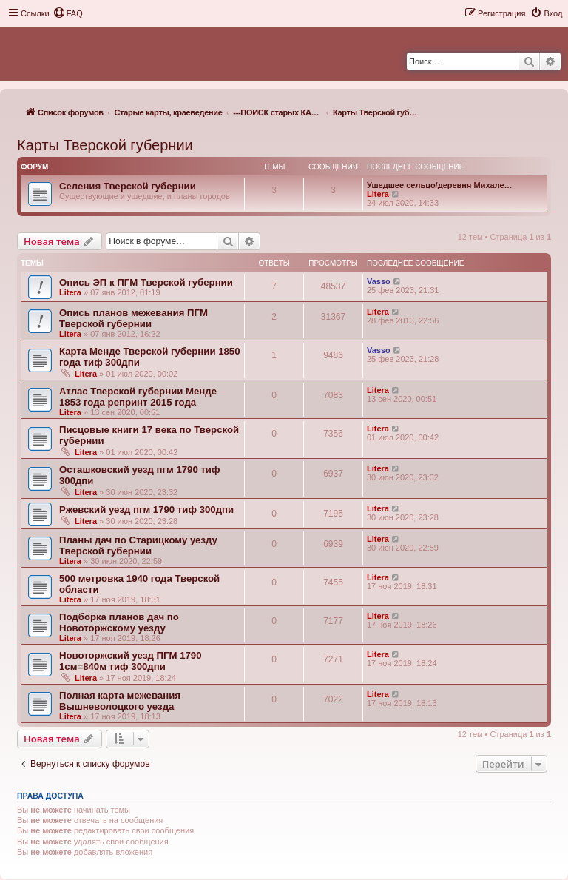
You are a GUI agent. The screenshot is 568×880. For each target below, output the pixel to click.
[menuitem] (68, 13)
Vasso (378, 281)
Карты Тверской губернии (105, 145)
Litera (378, 193)
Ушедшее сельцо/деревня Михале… (440, 185)
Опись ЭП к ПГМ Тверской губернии (146, 282)
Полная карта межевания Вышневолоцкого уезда (119, 701)
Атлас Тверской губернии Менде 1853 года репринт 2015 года (138, 397)
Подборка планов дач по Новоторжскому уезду (119, 622)
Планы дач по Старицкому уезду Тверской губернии (138, 545)
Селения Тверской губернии (127, 186)
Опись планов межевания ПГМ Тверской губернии (133, 318)
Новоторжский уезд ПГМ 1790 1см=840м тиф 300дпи (130, 661)
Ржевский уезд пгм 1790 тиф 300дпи (146, 509)
